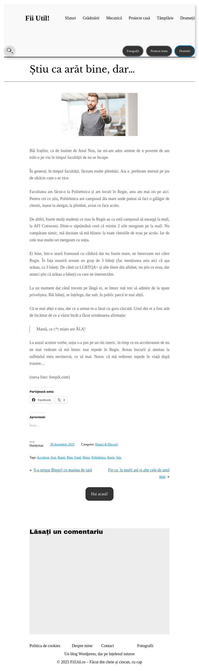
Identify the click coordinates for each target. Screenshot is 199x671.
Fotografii (133, 51)
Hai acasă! (99, 494)
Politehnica (98, 457)
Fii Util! (37, 18)
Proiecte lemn (158, 51)
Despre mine (82, 645)
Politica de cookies (45, 645)
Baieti (61, 457)
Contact (107, 645)
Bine (70, 457)
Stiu (118, 457)
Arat (53, 457)
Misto (86, 457)
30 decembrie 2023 (62, 444)
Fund (77, 457)
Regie (111, 457)
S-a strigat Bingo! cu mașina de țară (63, 470)
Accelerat (43, 457)
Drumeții (184, 51)
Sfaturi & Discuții (106, 444)
